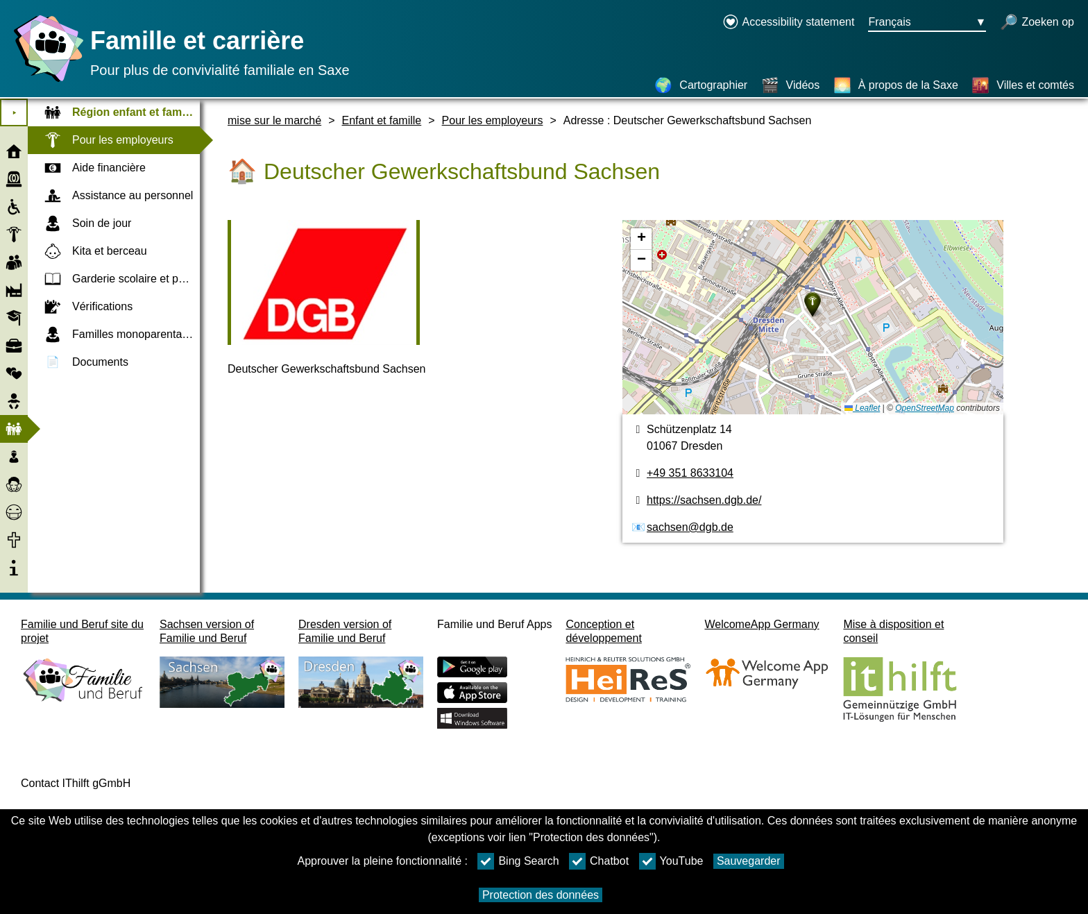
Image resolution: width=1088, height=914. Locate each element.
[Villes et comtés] (1023, 85)
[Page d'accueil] (45, 81)
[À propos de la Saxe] (896, 85)
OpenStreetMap (924, 408)
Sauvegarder (749, 861)
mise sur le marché (274, 120)
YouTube (671, 861)
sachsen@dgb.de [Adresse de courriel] (690, 527)
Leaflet (862, 408)
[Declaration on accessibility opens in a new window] (788, 23)
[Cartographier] (701, 85)
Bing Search (518, 861)
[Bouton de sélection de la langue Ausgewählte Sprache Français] (927, 23)
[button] (812, 304)
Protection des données (540, 895)
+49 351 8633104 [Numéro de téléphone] (690, 473)
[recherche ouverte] (1037, 23)
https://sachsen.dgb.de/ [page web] (704, 500)
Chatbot (599, 861)
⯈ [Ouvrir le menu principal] (14, 113)
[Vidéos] (791, 85)
